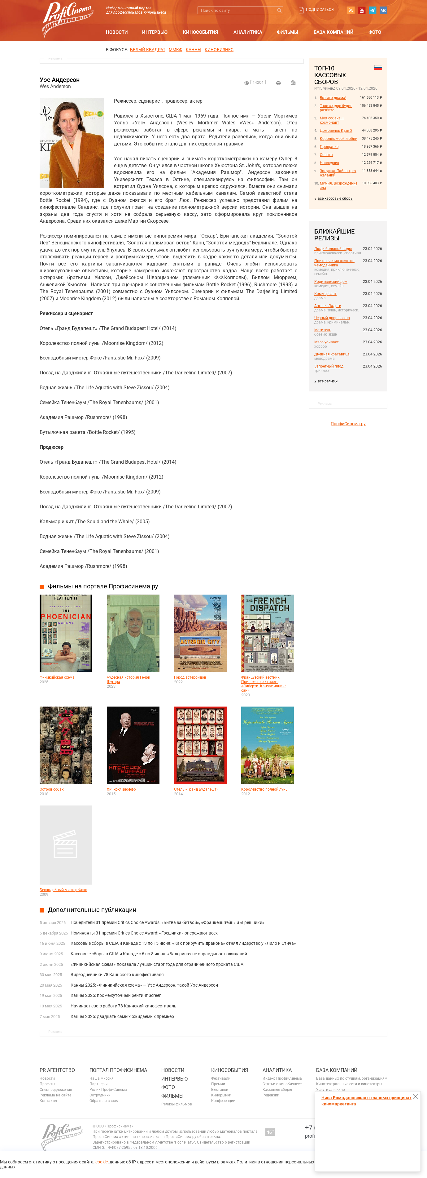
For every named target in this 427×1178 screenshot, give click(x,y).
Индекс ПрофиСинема (282, 1078)
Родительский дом (330, 281)
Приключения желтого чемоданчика (334, 263)
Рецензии (271, 1095)
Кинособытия (200, 32)
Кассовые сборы (277, 1089)
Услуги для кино (330, 1089)
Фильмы (287, 32)
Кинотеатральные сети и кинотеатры (349, 1084)
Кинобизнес (219, 49)
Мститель (322, 330)
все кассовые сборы (335, 198)
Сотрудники (100, 1095)
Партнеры (98, 1084)
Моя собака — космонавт (332, 120)
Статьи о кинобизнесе (282, 1084)
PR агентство (57, 1070)
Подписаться (320, 9)
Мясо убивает (326, 342)
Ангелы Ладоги (327, 306)
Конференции (223, 1101)
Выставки (219, 1089)
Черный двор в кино (332, 318)
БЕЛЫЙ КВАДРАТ (147, 49)
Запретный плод (328, 366)
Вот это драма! (333, 98)
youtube (362, 10)
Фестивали (220, 1078)
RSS (351, 10)
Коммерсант (325, 294)
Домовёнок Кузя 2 (336, 130)
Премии (218, 1084)
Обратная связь (103, 1101)
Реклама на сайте (55, 1095)
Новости (117, 32)
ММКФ (175, 49)
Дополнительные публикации (92, 909)
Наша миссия (101, 1078)
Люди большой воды (333, 249)
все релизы (328, 381)
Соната (326, 155)
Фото (374, 32)
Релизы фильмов (176, 1104)
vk (383, 10)
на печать (278, 83)
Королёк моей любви (338, 138)
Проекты (47, 1084)
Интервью (155, 32)
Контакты (48, 1101)
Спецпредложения (56, 1089)
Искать (279, 10)
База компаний (334, 32)
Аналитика (247, 32)
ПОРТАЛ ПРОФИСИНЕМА (118, 1070)
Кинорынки (221, 1095)
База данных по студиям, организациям (351, 1078)
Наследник (329, 163)
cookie (101, 1161)
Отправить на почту (293, 82)
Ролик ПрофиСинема (108, 1089)
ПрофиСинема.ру (348, 423)
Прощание (329, 147)
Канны (193, 49)
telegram (372, 10)
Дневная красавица (332, 354)
